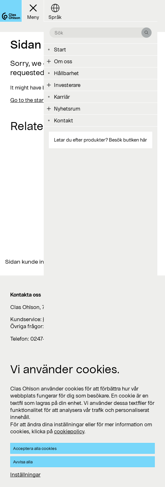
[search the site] (97, 32)
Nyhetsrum (67, 108)
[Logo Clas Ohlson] (11, 11)
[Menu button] (33, 11)
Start (60, 49)
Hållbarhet (66, 73)
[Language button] (55, 11)
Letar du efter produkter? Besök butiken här (100, 140)
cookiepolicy (69, 431)
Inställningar (25, 474)
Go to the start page (34, 100)
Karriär (62, 97)
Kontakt (63, 120)
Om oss (63, 61)
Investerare (67, 85)
